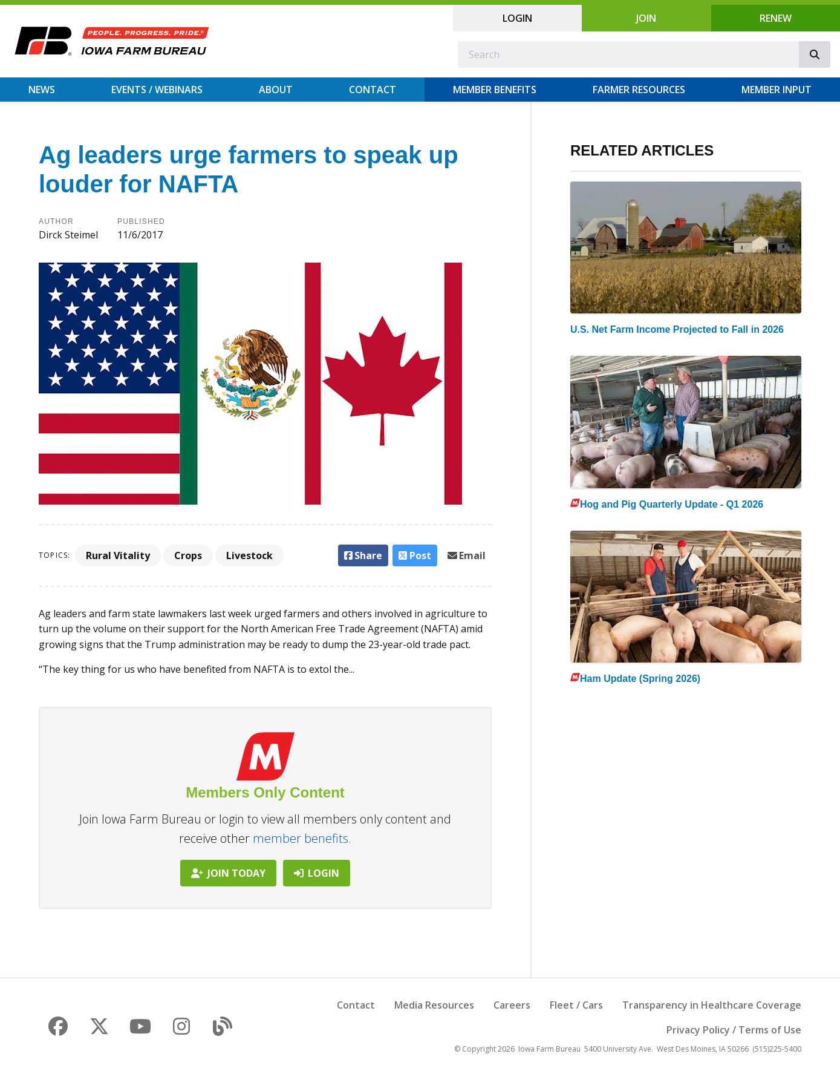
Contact (372, 89)
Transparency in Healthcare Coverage (711, 1005)
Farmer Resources (639, 89)
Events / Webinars (157, 89)
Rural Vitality (118, 555)
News (41, 89)
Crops (188, 555)
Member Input (776, 89)
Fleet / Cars (576, 1005)
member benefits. (302, 838)
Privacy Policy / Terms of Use (733, 1029)
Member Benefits (494, 89)
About (276, 89)
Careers (511, 1005)
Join (646, 18)
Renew (776, 18)
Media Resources (434, 1005)
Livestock (249, 555)
